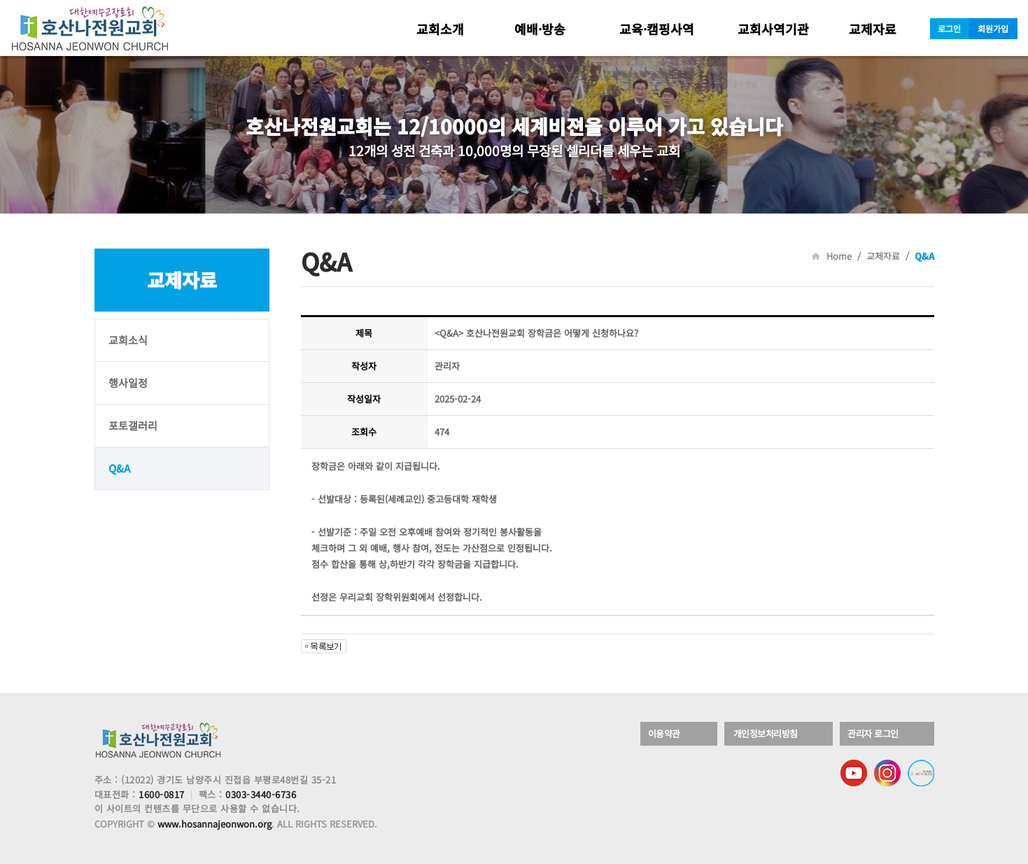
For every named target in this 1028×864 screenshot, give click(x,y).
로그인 (949, 28)
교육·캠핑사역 (656, 29)
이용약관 (665, 734)
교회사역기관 (773, 29)
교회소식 (128, 340)
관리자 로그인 (874, 734)
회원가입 (993, 28)
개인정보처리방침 (767, 734)
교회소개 (440, 29)
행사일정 (128, 382)
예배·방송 (539, 29)
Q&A (119, 468)
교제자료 (872, 29)
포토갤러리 (132, 425)
